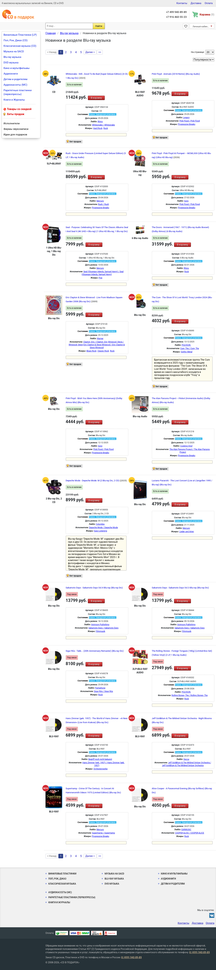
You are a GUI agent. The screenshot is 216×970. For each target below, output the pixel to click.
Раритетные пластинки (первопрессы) (18, 92)
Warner (100, 338)
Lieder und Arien (186, 531)
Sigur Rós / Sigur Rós (103, 691)
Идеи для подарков (15, 134)
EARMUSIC (186, 829)
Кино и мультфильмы (17, 68)
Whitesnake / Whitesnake (103, 125)
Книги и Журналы (14, 99)
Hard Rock (97, 128)
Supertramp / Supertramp (103, 833)
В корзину (96, 98)
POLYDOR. (186, 345)
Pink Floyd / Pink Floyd (189, 121)
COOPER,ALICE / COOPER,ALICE (189, 833)
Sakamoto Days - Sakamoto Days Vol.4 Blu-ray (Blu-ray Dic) (94, 587)
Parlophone (100, 688)
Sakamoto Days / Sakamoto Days (104, 628)
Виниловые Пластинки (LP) (20, 34)
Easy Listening (100, 531)
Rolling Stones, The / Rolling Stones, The (190, 695)
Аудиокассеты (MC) (15, 84)
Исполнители (12, 123)
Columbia (100, 524)
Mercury (100, 201)
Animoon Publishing (100, 624)
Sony (186, 201)
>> (99, 52)
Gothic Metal (186, 352)
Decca (186, 759)
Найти (98, 26)
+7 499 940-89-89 (176, 12)
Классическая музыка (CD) (20, 45)
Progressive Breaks (186, 124)
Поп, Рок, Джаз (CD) (16, 40)
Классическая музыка (62, 883)
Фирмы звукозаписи (16, 128)
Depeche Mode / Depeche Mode (103, 527)
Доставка (196, 3)
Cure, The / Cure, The (189, 348)
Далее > (90, 52)
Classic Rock (103, 351)
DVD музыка (11, 62)
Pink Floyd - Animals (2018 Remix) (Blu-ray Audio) (176, 74)
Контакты (181, 3)
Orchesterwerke (100, 769)
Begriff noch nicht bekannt (100, 759)
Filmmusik (100, 631)
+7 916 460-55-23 (176, 16)
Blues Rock (91, 351)
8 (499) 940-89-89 (199, 952)
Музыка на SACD (14, 51)
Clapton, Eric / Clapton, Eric (95, 342)
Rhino (100, 121)
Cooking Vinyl (186, 446)
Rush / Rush (103, 204)
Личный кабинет (201, 26)
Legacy (186, 117)
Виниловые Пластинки (62, 873)
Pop (100, 278)
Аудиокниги (11, 73)
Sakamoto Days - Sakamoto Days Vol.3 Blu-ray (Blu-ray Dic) (180, 587)
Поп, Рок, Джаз (57, 878)
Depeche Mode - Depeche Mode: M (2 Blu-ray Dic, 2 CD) (93, 480)
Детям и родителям (15, 79)
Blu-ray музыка (12, 57)
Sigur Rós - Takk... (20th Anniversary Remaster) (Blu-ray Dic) (95, 651)
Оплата (209, 3)
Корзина (207, 14)
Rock (105, 128)
